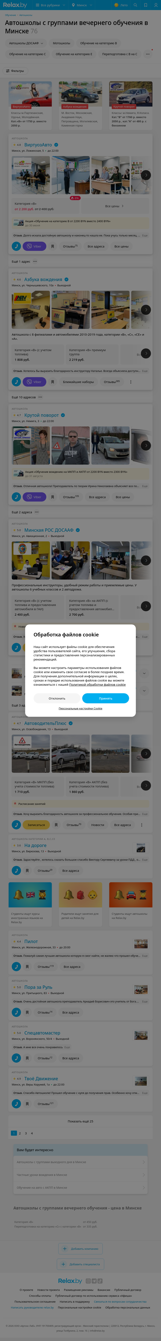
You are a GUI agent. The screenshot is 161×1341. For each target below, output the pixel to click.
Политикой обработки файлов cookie (97, 684)
